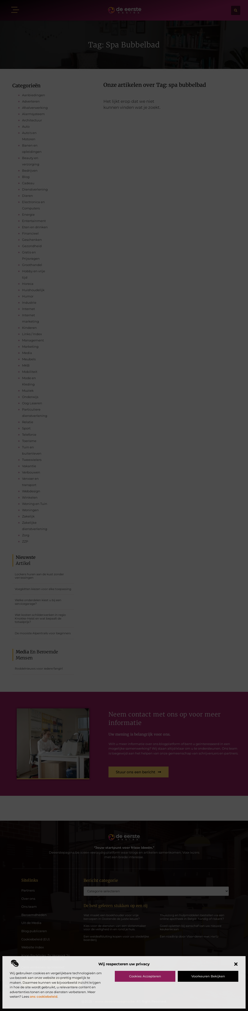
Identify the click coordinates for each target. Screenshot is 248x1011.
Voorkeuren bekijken (208, 976)
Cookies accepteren (145, 976)
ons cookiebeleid (43, 996)
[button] (235, 964)
